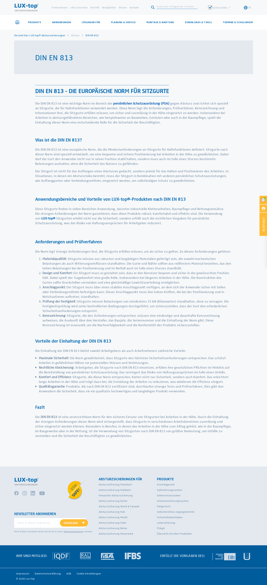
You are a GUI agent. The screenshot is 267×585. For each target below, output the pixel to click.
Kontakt (134, 7)
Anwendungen (61, 22)
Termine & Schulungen (238, 22)
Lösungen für (91, 22)
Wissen (123, 7)
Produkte (34, 22)
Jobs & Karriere (79, 7)
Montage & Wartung (160, 22)
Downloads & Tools (198, 22)
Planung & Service (123, 22)
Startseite (17, 22)
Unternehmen (60, 7)
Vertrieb (95, 7)
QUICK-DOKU (220, 7)
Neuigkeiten (109, 7)
